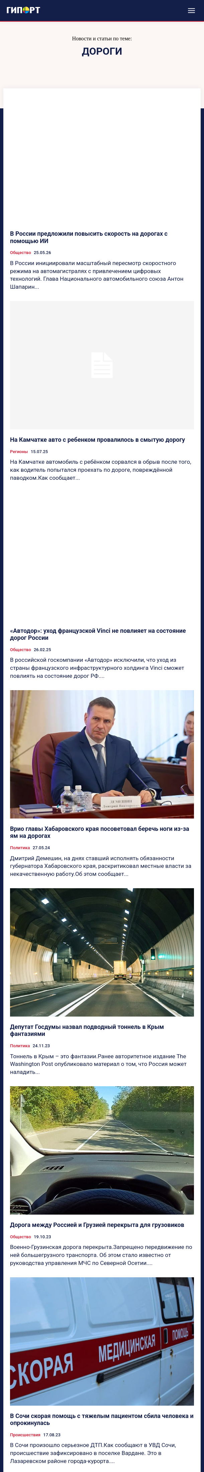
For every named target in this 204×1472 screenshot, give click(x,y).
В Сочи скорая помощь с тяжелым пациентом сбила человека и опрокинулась (102, 1419)
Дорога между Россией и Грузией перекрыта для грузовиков (97, 1224)
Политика (20, 847)
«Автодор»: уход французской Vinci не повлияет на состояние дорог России (98, 634)
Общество (20, 252)
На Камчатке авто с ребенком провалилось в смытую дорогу (97, 439)
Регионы (19, 451)
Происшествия (25, 1434)
